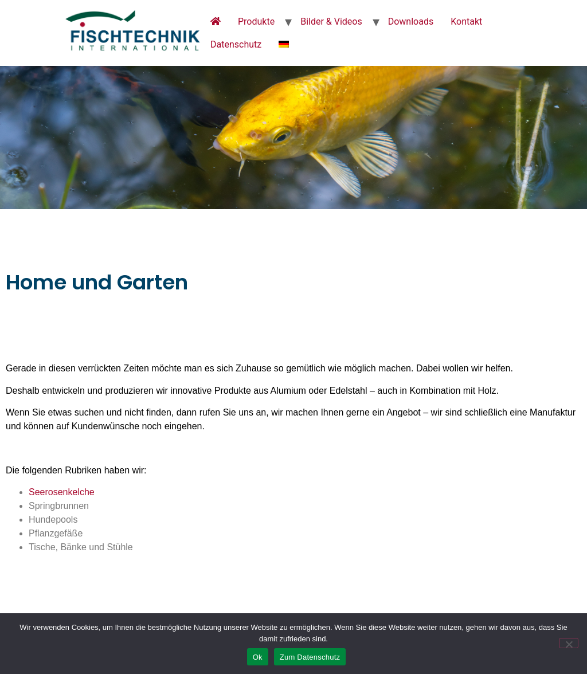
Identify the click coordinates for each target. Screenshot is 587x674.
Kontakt (466, 21)
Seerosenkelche (62, 492)
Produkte (256, 21)
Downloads (410, 21)
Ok (258, 657)
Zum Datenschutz (310, 657)
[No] (568, 643)
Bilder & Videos (331, 21)
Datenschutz (235, 44)
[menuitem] (284, 44)
